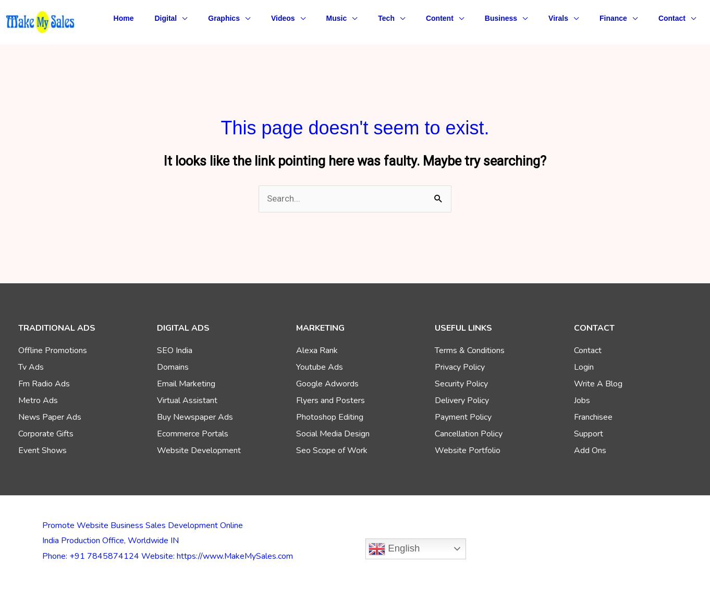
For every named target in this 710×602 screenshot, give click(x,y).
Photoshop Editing (329, 417)
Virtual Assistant (187, 400)
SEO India (174, 350)
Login (584, 367)
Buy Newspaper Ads (195, 417)
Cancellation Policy (469, 434)
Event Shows (42, 450)
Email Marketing (186, 384)
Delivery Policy (462, 400)
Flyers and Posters (330, 400)
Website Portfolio (467, 450)
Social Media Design (333, 434)
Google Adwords (327, 384)
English (394, 549)
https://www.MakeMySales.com (235, 556)
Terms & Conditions (470, 350)
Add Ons (590, 450)
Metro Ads (38, 400)
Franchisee (593, 417)
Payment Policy (463, 417)
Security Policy (461, 384)
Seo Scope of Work (332, 450)
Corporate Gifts (46, 434)
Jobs (582, 400)
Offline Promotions (52, 350)
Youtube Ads (319, 367)
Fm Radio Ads (44, 384)
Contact (588, 350)
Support (588, 434)
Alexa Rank (317, 350)
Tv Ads (31, 367)
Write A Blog (598, 384)
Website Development (199, 450)
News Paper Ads (49, 417)
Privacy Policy (460, 367)
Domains (173, 367)
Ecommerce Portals (192, 434)
